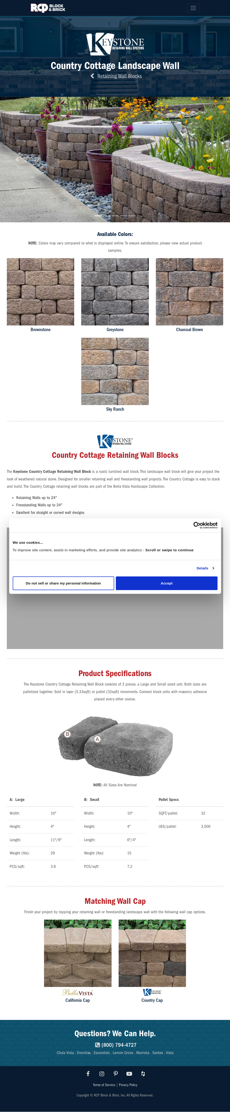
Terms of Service (104, 1085)
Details (202, 568)
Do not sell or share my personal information (63, 583)
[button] (17, 159)
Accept (167, 583)
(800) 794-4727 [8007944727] (115, 1045)
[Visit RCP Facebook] (88, 1074)
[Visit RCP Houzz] (143, 1074)
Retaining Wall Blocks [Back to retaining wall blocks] (115, 76)
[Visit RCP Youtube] (129, 1074)
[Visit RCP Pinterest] (116, 1074)
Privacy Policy (128, 1085)
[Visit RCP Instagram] (102, 1074)
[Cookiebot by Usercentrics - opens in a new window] (197, 525)
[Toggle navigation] (193, 8)
